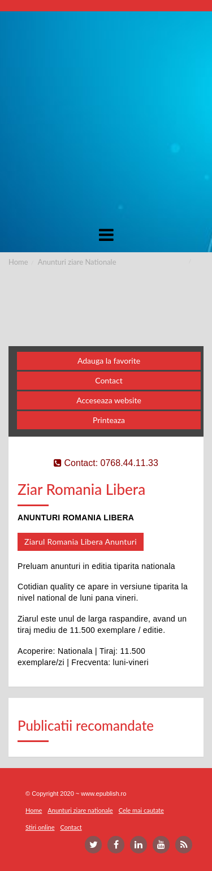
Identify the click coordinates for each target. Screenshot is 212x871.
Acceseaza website (108, 400)
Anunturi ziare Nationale (77, 261)
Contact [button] (109, 380)
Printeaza (109, 420)
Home (18, 261)
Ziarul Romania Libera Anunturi (80, 541)
